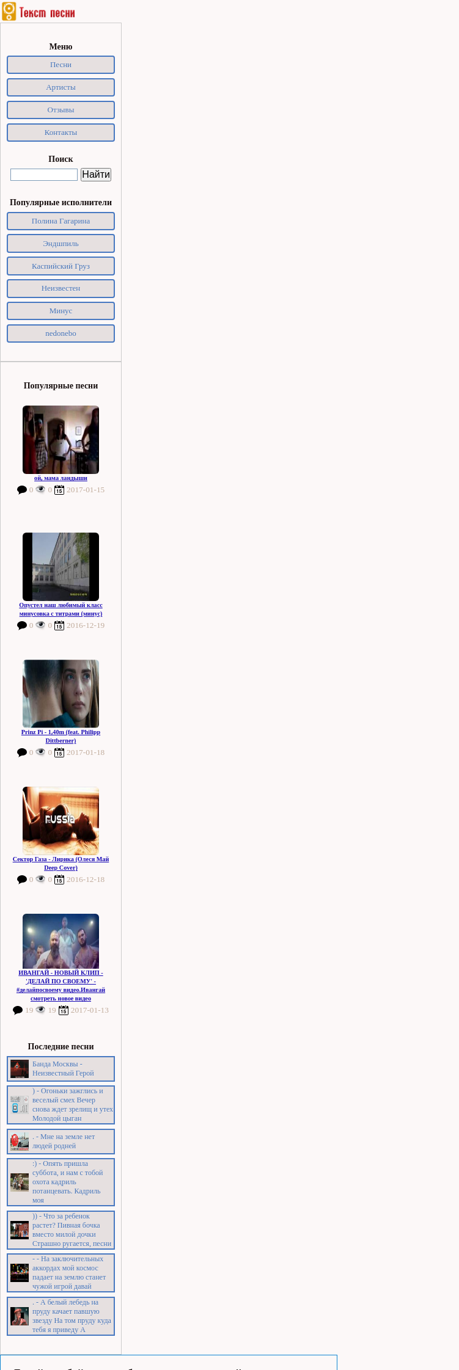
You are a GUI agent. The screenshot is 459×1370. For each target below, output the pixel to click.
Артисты (61, 87)
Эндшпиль (61, 243)
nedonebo (60, 333)
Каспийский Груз (61, 266)
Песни (61, 64)
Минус (61, 310)
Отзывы (61, 109)
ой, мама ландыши (60, 478)
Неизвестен (61, 288)
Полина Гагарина (61, 220)
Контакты (61, 132)
